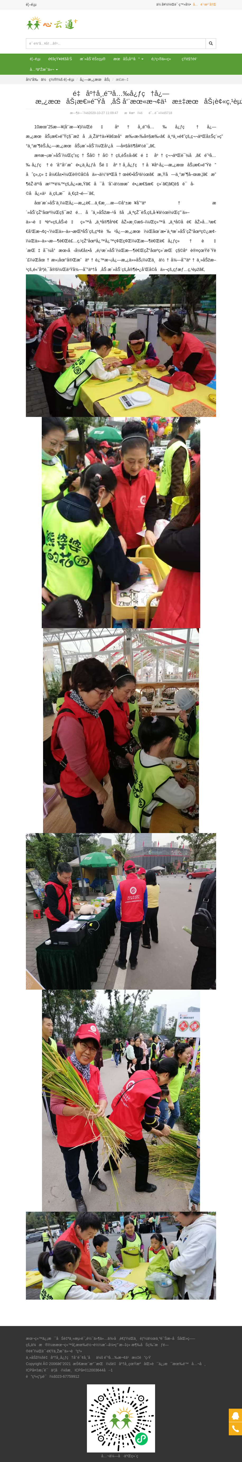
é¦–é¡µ (31, 4)
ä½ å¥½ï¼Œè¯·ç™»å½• (173, 4)
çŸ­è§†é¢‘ (189, 59)
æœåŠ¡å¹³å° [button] (128, 59)
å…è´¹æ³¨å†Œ (204, 4)
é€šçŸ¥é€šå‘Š (60, 59)
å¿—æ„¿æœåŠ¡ (95, 79)
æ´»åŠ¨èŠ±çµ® (92, 59)
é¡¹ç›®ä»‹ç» (162, 59)
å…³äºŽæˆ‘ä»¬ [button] (44, 69)
